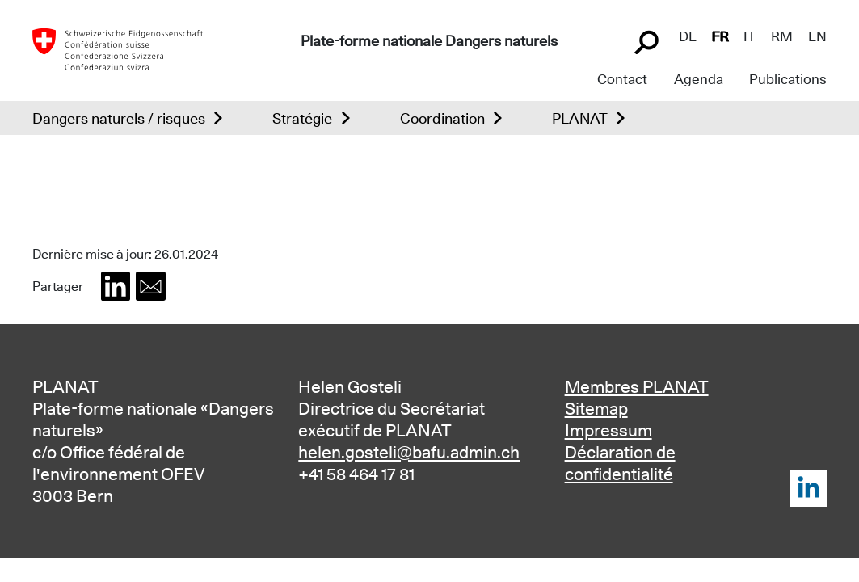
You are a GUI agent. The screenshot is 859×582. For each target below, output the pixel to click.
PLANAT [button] (580, 118)
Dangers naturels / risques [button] (118, 118)
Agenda (698, 79)
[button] (116, 287)
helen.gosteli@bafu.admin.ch (409, 452)
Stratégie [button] (302, 118)
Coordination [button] (442, 118)
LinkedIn (808, 488)
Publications (788, 79)
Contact (622, 79)
